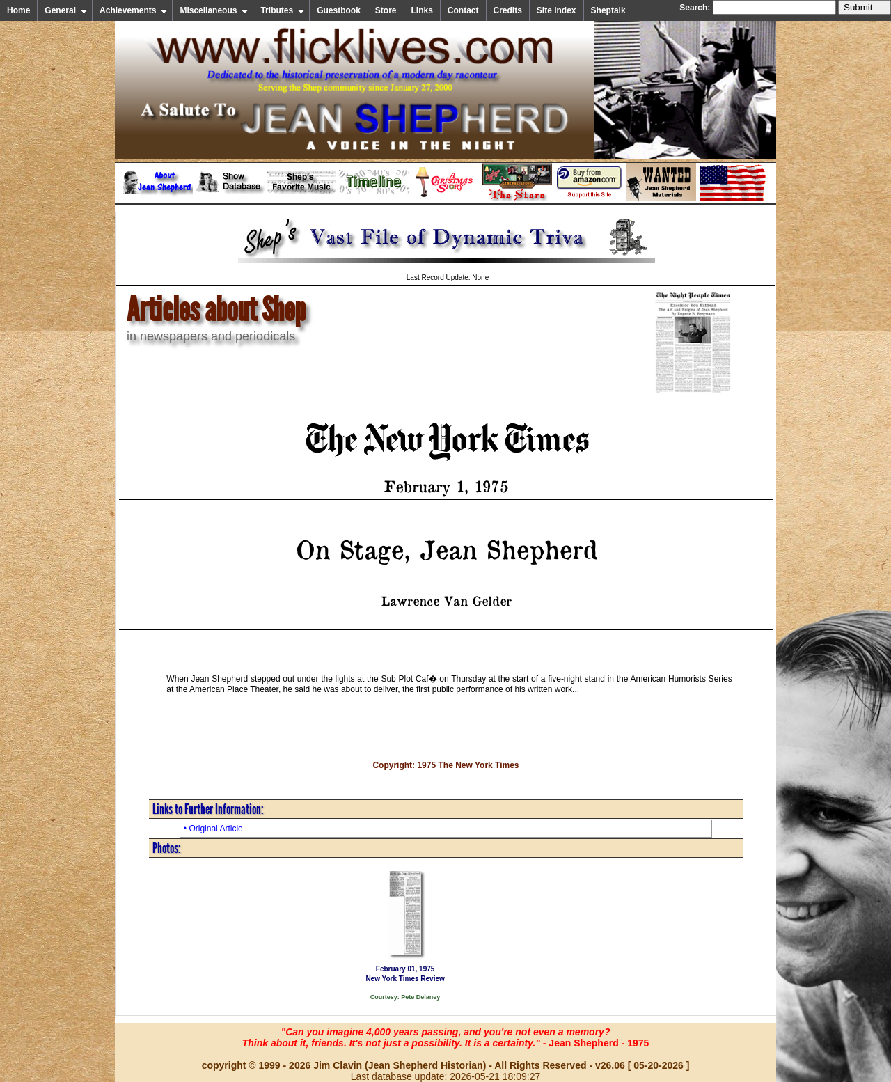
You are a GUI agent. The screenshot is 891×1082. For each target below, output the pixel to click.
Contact (463, 10)
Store (386, 10)
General (66, 10)
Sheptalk (608, 10)
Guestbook (339, 10)
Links (422, 10)
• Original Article (213, 828)
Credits (508, 10)
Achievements (134, 10)
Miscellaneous (214, 10)
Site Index (556, 10)
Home (18, 10)
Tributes (282, 10)
